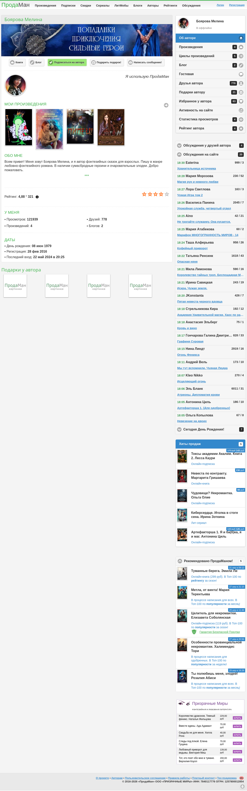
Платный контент (203, 778)
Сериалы (102, 5)
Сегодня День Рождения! (214, 430)
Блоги (137, 5)
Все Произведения (166, 106)
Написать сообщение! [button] (148, 63)
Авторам (117, 778)
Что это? (37, 198)
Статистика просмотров (208, 120)
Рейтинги (170, 5)
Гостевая (186, 75)
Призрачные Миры (212, 706)
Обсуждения (191, 5)
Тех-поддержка (227, 778)
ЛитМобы (121, 5)
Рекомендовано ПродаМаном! (214, 562)
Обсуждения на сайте (214, 155)
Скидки (85, 5)
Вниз (242, 786)
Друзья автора (208, 84)
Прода (15, 5)
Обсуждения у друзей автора (214, 146)
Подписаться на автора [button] (69, 63)
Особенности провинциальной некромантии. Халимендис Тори (216, 647)
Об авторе (187, 39)
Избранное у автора (208, 102)
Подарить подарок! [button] (109, 63)
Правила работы (179, 778)
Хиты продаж (211, 445)
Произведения (45, 5)
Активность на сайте (196, 111)
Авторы (153, 5)
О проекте (102, 778)
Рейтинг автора (208, 129)
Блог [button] (38, 63)
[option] (18, 128)
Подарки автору (208, 93)
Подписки (68, 5)
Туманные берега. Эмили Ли (214, 571)
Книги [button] (19, 63)
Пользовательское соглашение (145, 778)
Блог (208, 66)
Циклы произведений (208, 57)
